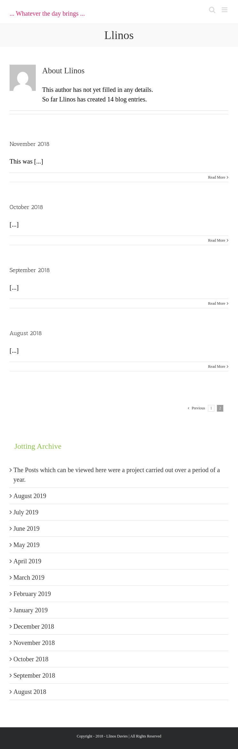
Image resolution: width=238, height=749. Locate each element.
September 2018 (30, 270)
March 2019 (28, 577)
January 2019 (30, 610)
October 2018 (26, 207)
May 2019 (26, 544)
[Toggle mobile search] (212, 9)
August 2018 (26, 333)
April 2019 (27, 561)
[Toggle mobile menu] (225, 9)
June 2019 (26, 528)
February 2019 (32, 593)
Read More (216, 177)
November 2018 (30, 144)
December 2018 (33, 626)
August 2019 (29, 495)
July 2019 (25, 512)
